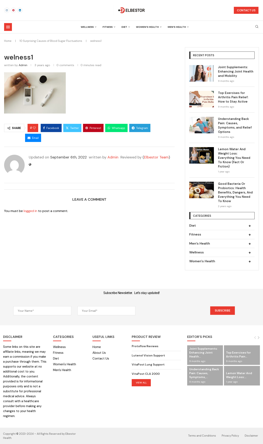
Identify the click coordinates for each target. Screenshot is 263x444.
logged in (30, 211)
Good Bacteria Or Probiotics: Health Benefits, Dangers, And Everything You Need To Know (235, 192)
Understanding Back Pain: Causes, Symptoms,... (204, 373)
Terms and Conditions (202, 435)
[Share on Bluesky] (13, 138)
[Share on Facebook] (51, 128)
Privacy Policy (230, 435)
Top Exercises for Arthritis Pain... (238, 354)
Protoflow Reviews (145, 346)
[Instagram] (6, 10)
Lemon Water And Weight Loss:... (239, 375)
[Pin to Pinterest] (93, 128)
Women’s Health (147, 27)
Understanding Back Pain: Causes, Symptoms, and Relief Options (235, 125)
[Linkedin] (20, 10)
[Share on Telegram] (139, 128)
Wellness (87, 27)
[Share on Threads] (162, 128)
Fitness (108, 27)
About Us (99, 352)
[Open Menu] (8, 27)
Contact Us (100, 358)
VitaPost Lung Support (148, 364)
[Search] (257, 27)
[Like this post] (34, 128)
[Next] (258, 337)
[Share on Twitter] (72, 128)
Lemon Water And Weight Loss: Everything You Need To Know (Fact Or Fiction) (234, 158)
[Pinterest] (13, 10)
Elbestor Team (156, 157)
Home (8, 41)
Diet (124, 27)
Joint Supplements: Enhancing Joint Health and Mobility (235, 71)
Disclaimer (251, 435)
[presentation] (173, 311)
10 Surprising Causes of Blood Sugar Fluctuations (51, 41)
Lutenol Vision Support (148, 355)
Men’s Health (177, 27)
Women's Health (222, 261)
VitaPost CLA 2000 (146, 374)
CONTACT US (246, 10)
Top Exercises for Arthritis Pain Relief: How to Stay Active (233, 97)
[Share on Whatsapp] (116, 128)
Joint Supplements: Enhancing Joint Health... (203, 352)
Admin (23, 65)
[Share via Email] (33, 138)
